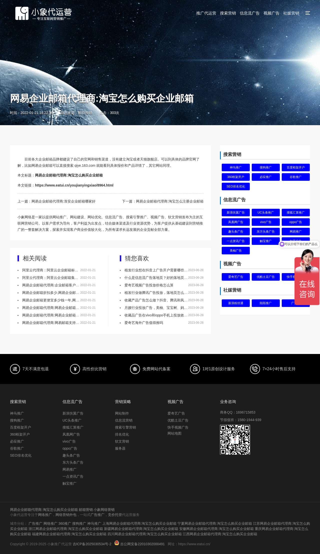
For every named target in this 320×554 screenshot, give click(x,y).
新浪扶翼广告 (236, 212)
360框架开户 (235, 177)
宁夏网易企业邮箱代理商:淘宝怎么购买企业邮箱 (215, 523)
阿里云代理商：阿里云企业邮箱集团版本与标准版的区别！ (67, 278)
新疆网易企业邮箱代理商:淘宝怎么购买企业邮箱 (145, 528)
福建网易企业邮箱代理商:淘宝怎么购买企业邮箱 (73, 533)
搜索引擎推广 (136, 217)
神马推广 (236, 167)
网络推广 (45, 515)
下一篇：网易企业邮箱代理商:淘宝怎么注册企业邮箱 (163, 201)
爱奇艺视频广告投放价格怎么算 (149, 285)
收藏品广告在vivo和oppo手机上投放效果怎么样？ (163, 315)
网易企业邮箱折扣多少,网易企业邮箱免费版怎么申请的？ (66, 293)
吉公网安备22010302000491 (142, 543)
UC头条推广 (266, 212)
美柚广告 (236, 250)
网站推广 (59, 217)
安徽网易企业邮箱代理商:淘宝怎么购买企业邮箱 (220, 528)
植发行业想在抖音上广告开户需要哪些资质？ (159, 270)
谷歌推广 (296, 177)
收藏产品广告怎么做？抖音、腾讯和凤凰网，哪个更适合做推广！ (175, 300)
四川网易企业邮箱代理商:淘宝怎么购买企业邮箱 (148, 533)
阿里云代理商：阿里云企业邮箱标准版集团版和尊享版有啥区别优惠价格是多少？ (85, 270)
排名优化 (122, 434)
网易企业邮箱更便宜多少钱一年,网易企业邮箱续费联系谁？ (68, 300)
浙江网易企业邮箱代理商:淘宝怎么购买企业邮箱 (69, 528)
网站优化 (95, 217)
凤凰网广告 (235, 222)
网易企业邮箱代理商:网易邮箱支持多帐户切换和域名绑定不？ (70, 323)
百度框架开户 (296, 167)
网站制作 (122, 413)
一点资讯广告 (236, 241)
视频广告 (272, 13)
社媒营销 (291, 13)
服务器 (120, 448)
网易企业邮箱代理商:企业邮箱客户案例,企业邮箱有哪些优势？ (70, 285)
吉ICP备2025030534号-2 (92, 543)
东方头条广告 (266, 231)
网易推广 (69, 469)
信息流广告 (250, 13)
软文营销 (122, 441)
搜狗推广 (266, 167)
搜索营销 (228, 13)
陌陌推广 (266, 303)
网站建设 (77, 217)
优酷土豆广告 (266, 277)
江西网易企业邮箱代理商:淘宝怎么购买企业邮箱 (223, 533)
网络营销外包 (66, 515)
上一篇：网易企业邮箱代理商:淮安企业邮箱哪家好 (57, 201)
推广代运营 (206, 13)
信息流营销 (123, 420)
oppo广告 (296, 222)
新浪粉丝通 (235, 303)
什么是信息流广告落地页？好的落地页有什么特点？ (164, 278)
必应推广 (266, 177)
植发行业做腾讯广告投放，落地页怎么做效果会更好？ (166, 293)
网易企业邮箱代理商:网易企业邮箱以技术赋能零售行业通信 (68, 308)
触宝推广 (266, 241)
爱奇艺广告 (235, 277)
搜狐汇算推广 (296, 212)
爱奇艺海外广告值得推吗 (143, 323)
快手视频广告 (178, 427)
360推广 (64, 523)
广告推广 (97, 515)
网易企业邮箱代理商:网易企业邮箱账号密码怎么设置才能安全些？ (73, 315)
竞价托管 (115, 515)
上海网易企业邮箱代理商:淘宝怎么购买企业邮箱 (139, 523)
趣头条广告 (235, 231)
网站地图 (175, 433)
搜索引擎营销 (125, 427)
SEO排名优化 (235, 186)
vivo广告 (265, 222)
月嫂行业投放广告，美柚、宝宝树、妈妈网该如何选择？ (168, 308)
